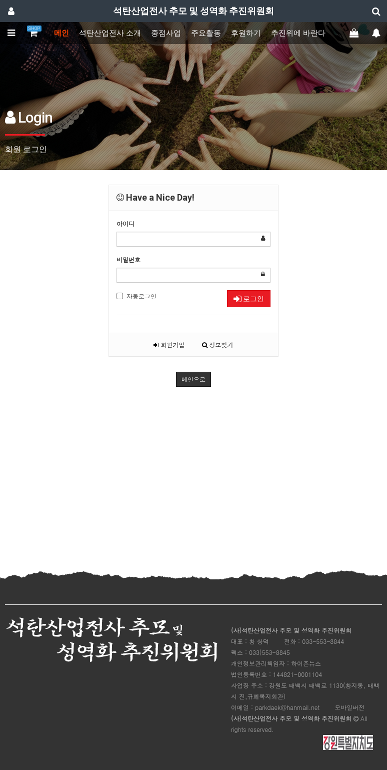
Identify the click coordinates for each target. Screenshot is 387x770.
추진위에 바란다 (298, 33)
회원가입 (169, 344)
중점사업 (166, 33)
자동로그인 (136, 296)
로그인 (249, 299)
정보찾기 (218, 344)
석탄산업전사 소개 (110, 33)
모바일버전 (349, 707)
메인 (61, 33)
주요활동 (206, 33)
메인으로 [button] (194, 379)
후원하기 (246, 33)
